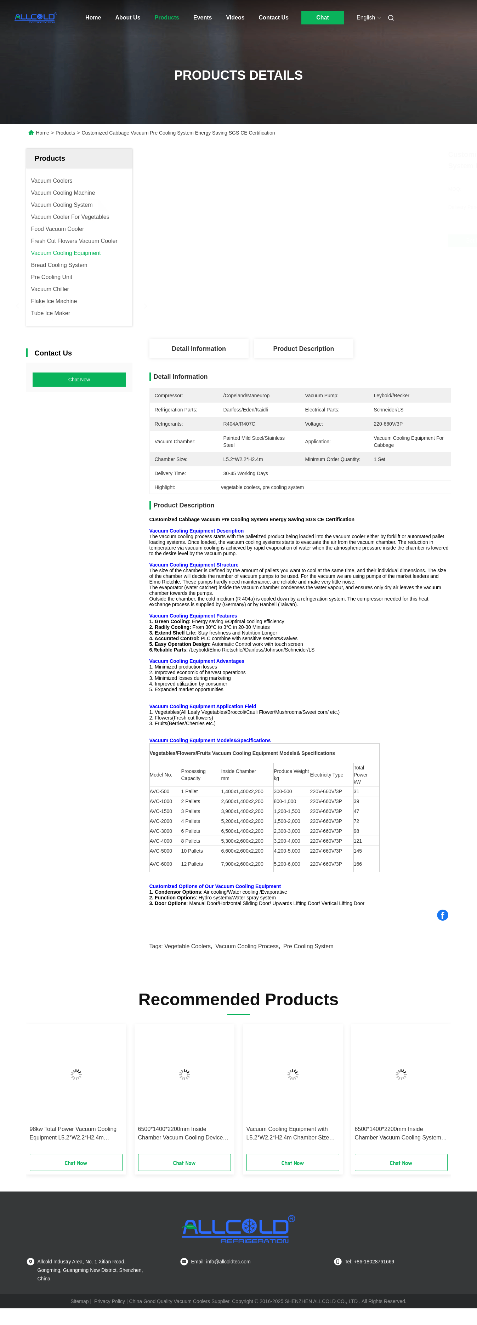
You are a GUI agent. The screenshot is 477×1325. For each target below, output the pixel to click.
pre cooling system (308, 946)
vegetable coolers (187, 946)
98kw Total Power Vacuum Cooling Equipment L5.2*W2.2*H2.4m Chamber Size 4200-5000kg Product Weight (75, 1134)
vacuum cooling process (246, 946)
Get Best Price (340, 241)
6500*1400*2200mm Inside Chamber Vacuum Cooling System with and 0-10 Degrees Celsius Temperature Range (398, 1134)
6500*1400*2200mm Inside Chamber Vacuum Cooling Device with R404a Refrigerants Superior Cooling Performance (180, 1134)
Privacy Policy (109, 1301)
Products (167, 18)
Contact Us (274, 18)
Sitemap (79, 1301)
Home (93, 18)
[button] (40, 1091)
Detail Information (199, 348)
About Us (127, 18)
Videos (235, 18)
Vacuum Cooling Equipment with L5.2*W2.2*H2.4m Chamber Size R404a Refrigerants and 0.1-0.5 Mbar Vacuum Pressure (287, 1134)
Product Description (303, 348)
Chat (322, 18)
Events (202, 18)
